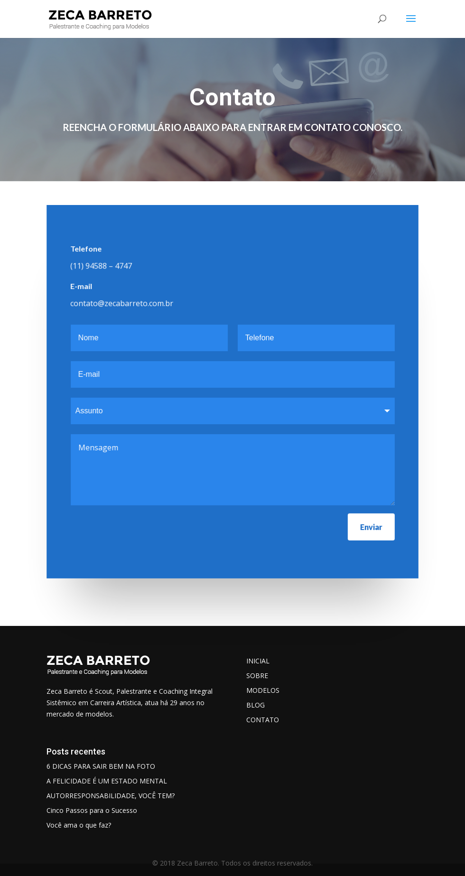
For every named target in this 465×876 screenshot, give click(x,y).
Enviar (371, 526)
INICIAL (258, 660)
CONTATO (262, 719)
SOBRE (257, 675)
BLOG (255, 704)
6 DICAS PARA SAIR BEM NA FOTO (100, 766)
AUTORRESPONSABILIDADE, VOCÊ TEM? (110, 795)
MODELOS (262, 690)
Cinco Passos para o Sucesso (91, 810)
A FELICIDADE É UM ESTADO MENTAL (106, 780)
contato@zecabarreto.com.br (122, 303)
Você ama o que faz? (78, 824)
